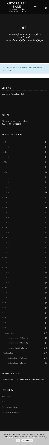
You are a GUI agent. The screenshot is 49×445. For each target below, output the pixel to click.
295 (5, 142)
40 (8, 167)
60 (8, 232)
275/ (5, 162)
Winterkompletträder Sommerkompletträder (17, 10)
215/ (5, 267)
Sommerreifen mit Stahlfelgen (18, 343)
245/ (5, 197)
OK (18, 441)
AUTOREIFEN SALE (17, 5)
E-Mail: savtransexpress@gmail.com (15, 121)
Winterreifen (8, 353)
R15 (5, 303)
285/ (5, 152)
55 (8, 187)
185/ (5, 227)
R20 (5, 328)
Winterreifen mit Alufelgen (17, 358)
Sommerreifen (9, 333)
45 (8, 182)
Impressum (6, 396)
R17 (5, 313)
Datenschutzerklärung (10, 407)
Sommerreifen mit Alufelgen (18, 338)
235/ (5, 172)
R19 (5, 323)
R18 (5, 318)
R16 (5, 308)
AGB (3, 402)
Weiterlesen (27, 441)
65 (8, 192)
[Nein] (45, 438)
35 (8, 147)
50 (8, 247)
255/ (5, 207)
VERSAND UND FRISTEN (10, 413)
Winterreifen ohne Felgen (17, 363)
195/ (5, 237)
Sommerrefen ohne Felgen (17, 348)
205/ (5, 257)
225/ (5, 288)
